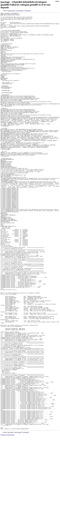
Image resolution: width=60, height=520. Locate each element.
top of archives (19, 10)
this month (27, 10)
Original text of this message (7, 517)
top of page (10, 514)
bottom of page (11, 10)
